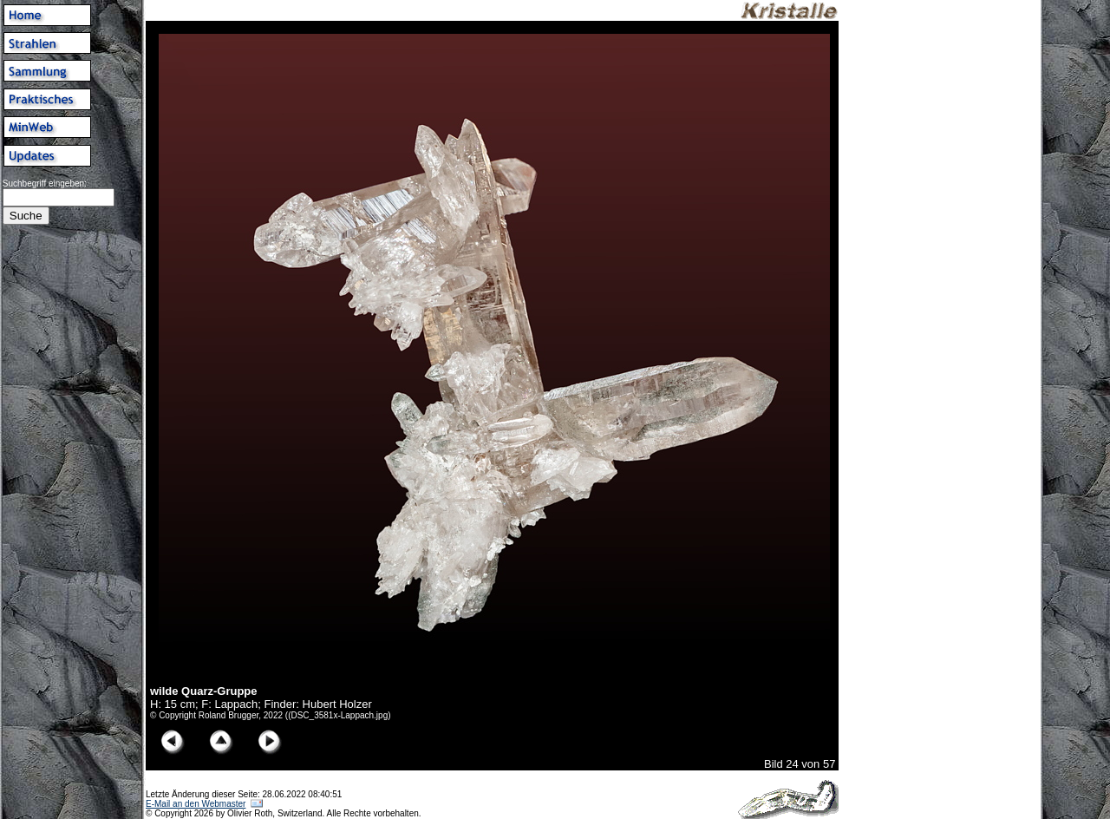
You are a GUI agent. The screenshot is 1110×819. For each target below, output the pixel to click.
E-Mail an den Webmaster (195, 804)
